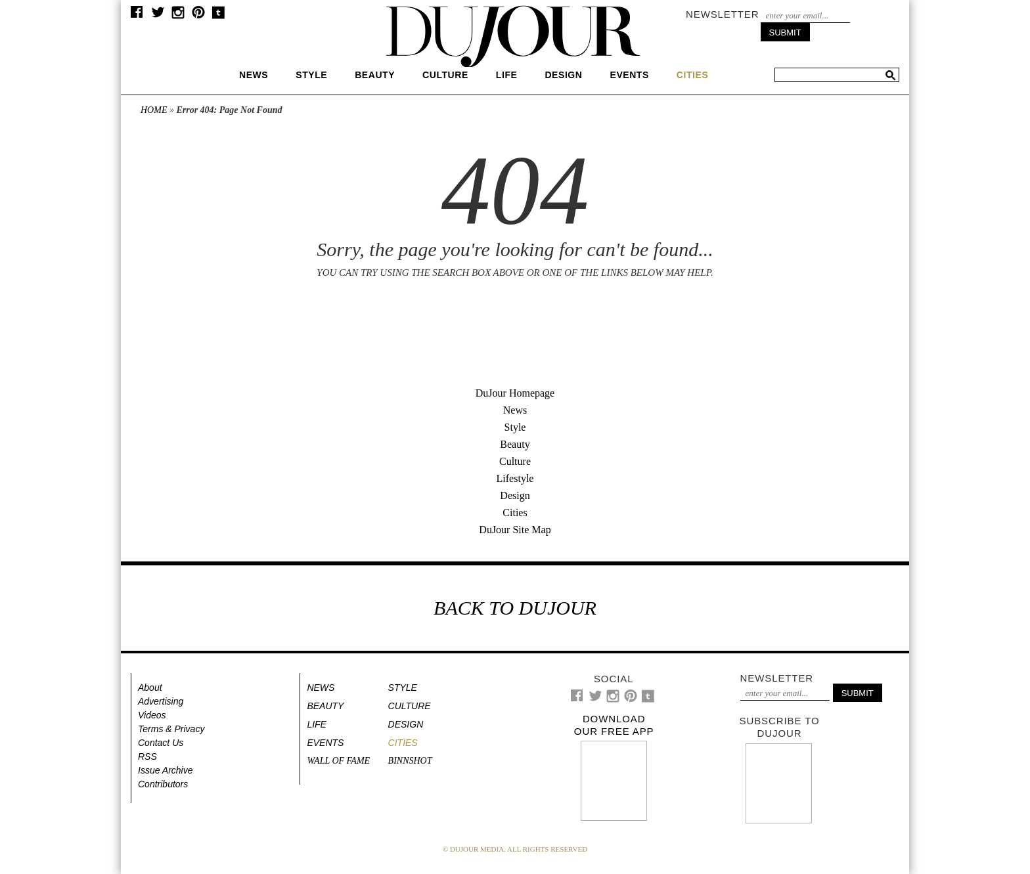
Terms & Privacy (171, 729)
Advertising (160, 701)
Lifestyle (515, 478)
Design (563, 75)
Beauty (375, 75)
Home (154, 110)
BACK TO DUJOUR (515, 608)
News (253, 75)
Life (507, 75)
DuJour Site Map (514, 529)
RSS (147, 756)
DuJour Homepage (515, 393)
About (150, 687)
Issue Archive (165, 770)
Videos (152, 715)
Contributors (163, 784)
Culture (445, 75)
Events (629, 75)
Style (311, 75)
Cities (515, 512)
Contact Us (160, 742)
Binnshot (410, 761)
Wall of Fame (338, 761)
